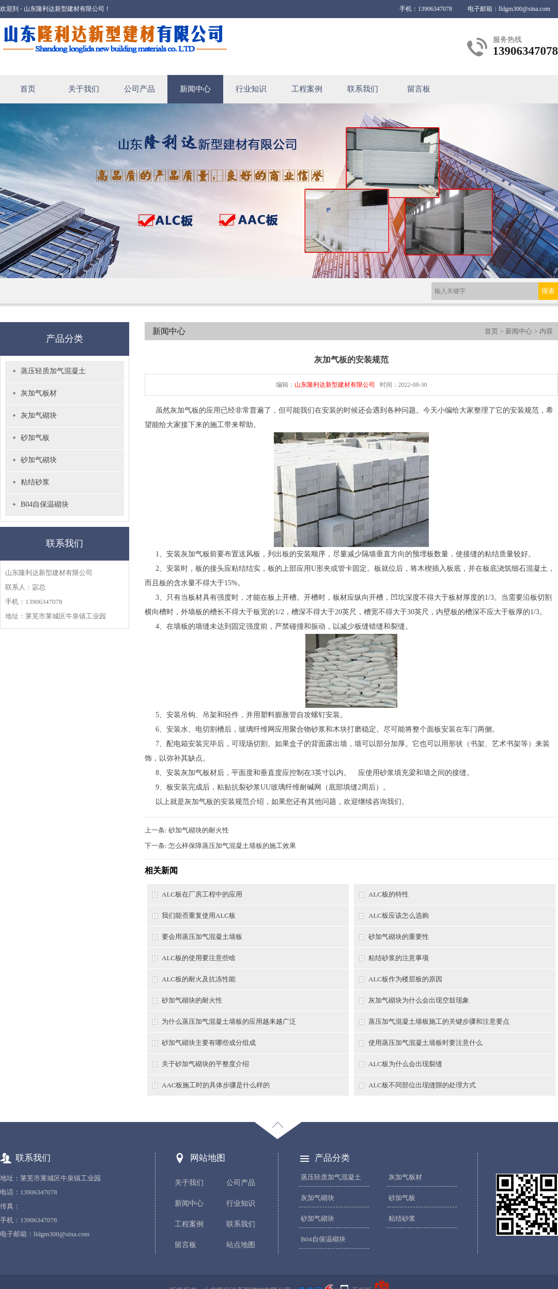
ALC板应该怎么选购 (398, 915)
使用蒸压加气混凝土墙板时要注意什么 (425, 1043)
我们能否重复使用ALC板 (199, 915)
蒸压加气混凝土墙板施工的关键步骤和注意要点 (438, 1021)
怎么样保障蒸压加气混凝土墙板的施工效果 (232, 846)
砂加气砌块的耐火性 (198, 830)
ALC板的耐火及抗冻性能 (199, 979)
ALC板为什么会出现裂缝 (405, 1064)
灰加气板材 (39, 393)
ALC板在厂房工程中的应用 (202, 894)
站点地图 (240, 1245)
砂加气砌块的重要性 (398, 937)
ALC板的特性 (388, 894)
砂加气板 (35, 438)
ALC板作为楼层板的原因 (405, 979)
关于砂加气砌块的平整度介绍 (205, 1064)
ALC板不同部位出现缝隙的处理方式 (422, 1085)
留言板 (418, 89)
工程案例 (306, 89)
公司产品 (139, 89)
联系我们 (362, 89)
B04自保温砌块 (45, 504)
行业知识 (251, 89)
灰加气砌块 (39, 415)
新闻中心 (195, 89)
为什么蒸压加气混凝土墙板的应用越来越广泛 (229, 1021)
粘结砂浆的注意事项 (398, 958)
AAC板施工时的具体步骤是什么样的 (216, 1085)
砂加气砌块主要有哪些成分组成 (209, 1043)
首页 (28, 89)
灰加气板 (184, 410)
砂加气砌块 (39, 460)
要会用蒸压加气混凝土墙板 (202, 937)
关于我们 (83, 89)
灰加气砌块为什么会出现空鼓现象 (418, 1000)
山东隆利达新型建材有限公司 (335, 384)
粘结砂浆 (35, 482)
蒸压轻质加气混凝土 (53, 371)
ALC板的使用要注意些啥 (199, 958)
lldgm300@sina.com (524, 8)
